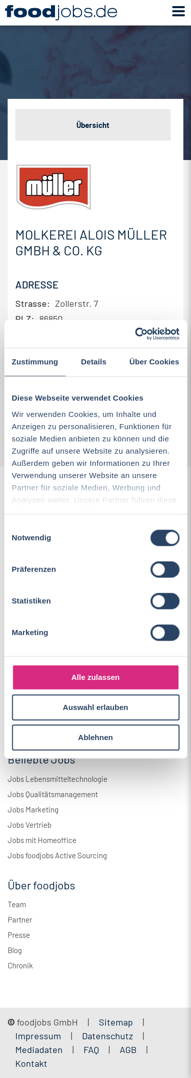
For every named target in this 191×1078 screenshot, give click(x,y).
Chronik (20, 965)
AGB (129, 1049)
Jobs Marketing (33, 809)
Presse (19, 934)
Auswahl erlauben (95, 707)
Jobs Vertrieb (29, 824)
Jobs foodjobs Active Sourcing (57, 855)
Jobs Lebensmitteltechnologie (57, 778)
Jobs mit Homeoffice (42, 840)
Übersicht (93, 124)
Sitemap (116, 1022)
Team (17, 904)
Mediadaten (39, 1049)
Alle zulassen (95, 677)
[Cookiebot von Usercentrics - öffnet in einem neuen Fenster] (136, 333)
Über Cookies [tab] (154, 361)
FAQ (91, 1049)
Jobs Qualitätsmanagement (53, 794)
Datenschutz (108, 1035)
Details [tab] (93, 361)
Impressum (38, 1035)
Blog (15, 950)
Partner (20, 919)
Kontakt (31, 1063)
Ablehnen (95, 737)
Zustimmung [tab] (35, 361)
